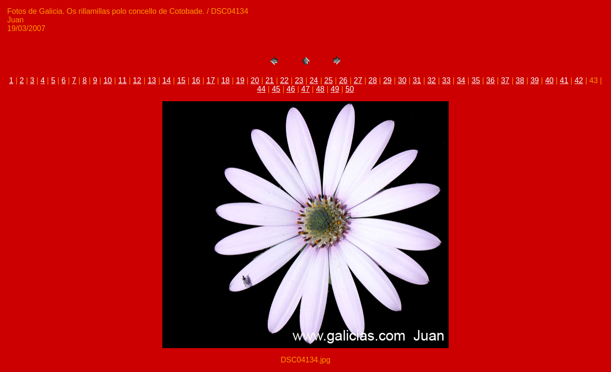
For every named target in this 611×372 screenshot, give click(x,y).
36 (490, 80)
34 (461, 80)
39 (534, 80)
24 (313, 80)
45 (276, 89)
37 (505, 80)
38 (520, 80)
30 (402, 80)
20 (255, 80)
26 (343, 80)
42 (579, 80)
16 (196, 80)
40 (549, 80)
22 (284, 80)
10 (108, 80)
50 (350, 89)
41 (564, 80)
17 (211, 80)
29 (387, 80)
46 (290, 89)
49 (335, 89)
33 (446, 80)
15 (181, 80)
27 (358, 80)
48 (320, 89)
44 (261, 89)
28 (373, 80)
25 (328, 80)
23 (299, 80)
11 (122, 80)
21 (269, 80)
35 (476, 80)
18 (225, 80)
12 (137, 80)
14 (166, 80)
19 (240, 80)
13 (151, 80)
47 (305, 89)
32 (431, 80)
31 (416, 80)
